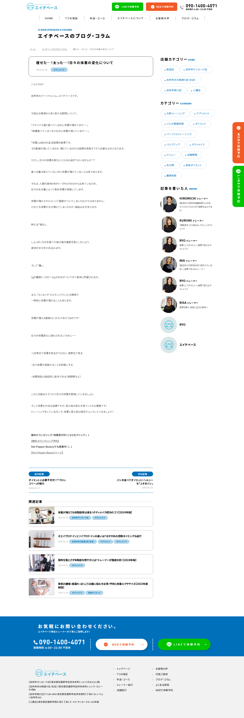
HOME (49, 18)
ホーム (33, 49)
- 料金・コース (121, 679)
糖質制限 (171, 175)
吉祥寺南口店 (174, 90)
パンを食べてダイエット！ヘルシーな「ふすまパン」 (135, 481)
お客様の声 (162, 18)
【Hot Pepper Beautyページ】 (47, 452)
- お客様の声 (160, 668)
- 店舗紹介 (120, 690)
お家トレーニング (176, 113)
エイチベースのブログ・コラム (54, 49)
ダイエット (200, 123)
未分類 (170, 165)
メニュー (171, 154)
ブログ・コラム (190, 18)
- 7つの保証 (120, 674)
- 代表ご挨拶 (160, 674)
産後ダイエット (193, 165)
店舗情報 (192, 154)
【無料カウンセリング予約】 (45, 441)
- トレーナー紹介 (123, 685)
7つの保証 (71, 18)
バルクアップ (173, 144)
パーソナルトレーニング (179, 134)
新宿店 (170, 69)
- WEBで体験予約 (162, 690)
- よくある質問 (160, 685)
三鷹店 (197, 90)
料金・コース (97, 18)
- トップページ (121, 668)
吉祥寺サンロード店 (196, 69)
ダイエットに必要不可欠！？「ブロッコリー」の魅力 (47, 481)
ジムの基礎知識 (175, 123)
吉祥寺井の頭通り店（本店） (181, 80)
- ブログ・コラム (161, 679)
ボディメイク (59, 69)
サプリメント (202, 113)
